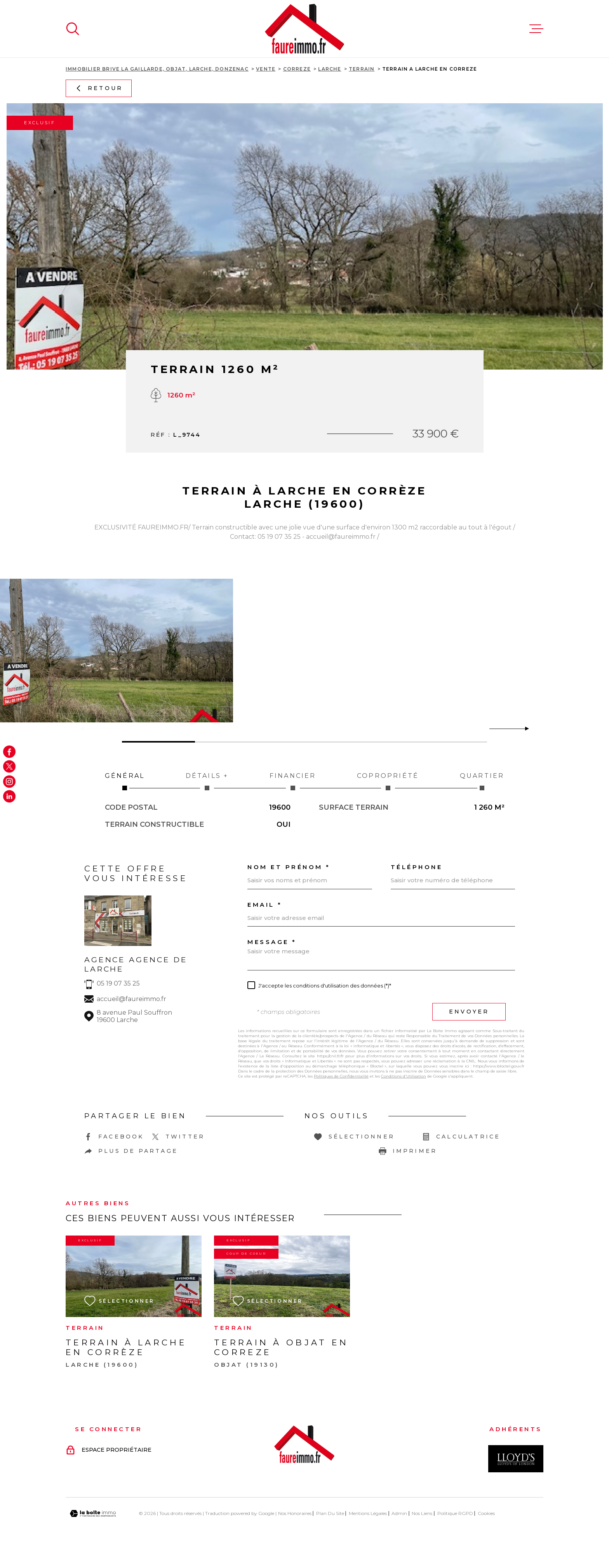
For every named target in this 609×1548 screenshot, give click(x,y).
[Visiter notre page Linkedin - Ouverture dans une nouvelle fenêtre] (9, 796)
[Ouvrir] (73, 29)
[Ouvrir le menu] (536, 29)
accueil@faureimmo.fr (131, 999)
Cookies (486, 1513)
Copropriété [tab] (387, 781)
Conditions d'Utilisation (403, 1076)
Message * (272, 942)
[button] (524, 728)
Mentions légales (368, 1513)
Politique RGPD (455, 1513)
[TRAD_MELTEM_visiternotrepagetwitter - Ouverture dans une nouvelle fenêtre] (9, 766)
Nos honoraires (294, 1513)
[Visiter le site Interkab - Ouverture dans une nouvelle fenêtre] (515, 1458)
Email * (264, 905)
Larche (329, 69)
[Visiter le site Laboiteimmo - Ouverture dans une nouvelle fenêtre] (93, 1513)
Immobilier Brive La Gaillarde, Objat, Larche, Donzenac (157, 69)
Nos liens (422, 1513)
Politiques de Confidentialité (341, 1076)
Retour (99, 88)
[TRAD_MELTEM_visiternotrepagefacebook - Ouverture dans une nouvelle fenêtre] (9, 751)
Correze (297, 69)
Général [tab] (124, 781)
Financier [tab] (292, 781)
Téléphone (417, 867)
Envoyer (469, 1011)
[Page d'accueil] (304, 29)
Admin (399, 1513)
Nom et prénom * (289, 867)
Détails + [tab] (207, 781)
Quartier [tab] (482, 781)
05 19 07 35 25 (118, 983)
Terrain (361, 69)
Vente (265, 69)
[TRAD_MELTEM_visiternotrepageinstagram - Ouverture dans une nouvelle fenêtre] (9, 781)
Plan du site (330, 1513)
